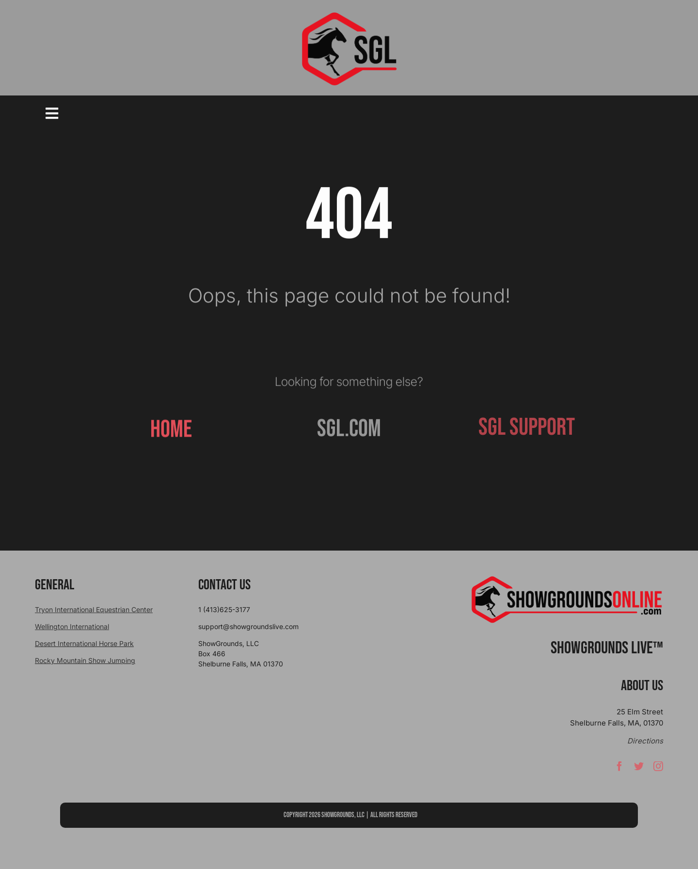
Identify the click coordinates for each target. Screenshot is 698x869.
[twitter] (639, 770)
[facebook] (619, 770)
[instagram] (658, 770)
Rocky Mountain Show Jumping (85, 660)
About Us (642, 686)
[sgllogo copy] (349, 15)
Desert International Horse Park (84, 643)
